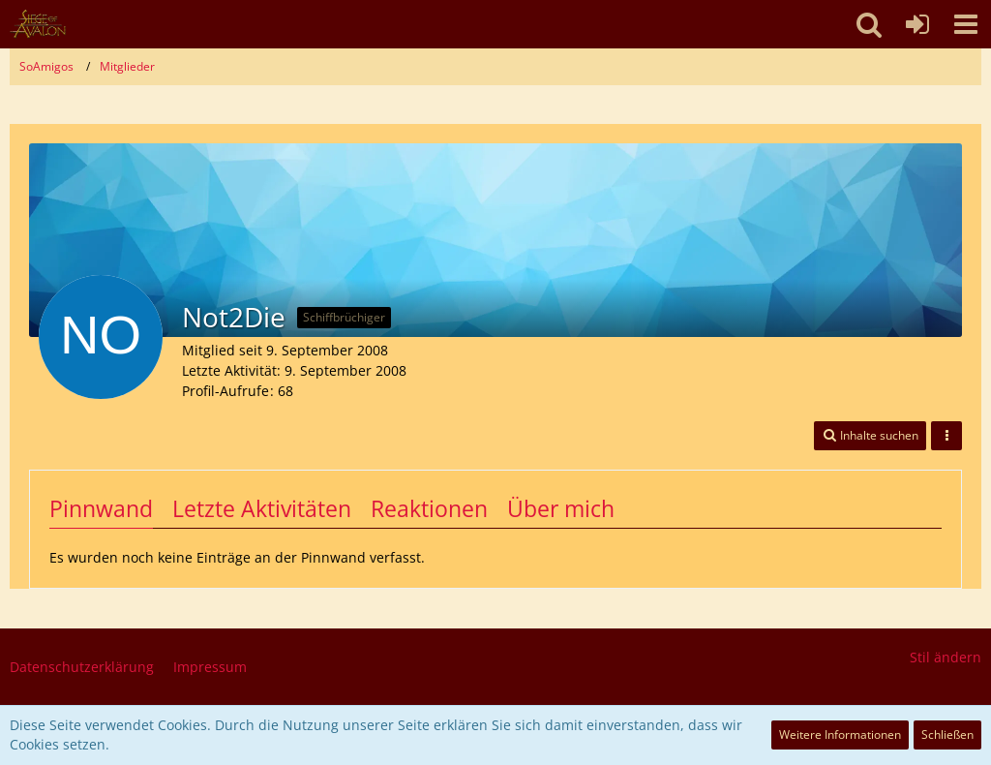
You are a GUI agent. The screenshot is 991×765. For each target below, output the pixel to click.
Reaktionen (429, 508)
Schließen (947, 734)
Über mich (561, 508)
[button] (965, 24)
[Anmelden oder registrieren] (917, 24)
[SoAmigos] (38, 24)
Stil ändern (945, 657)
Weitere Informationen (840, 734)
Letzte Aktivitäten (261, 508)
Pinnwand (101, 508)
